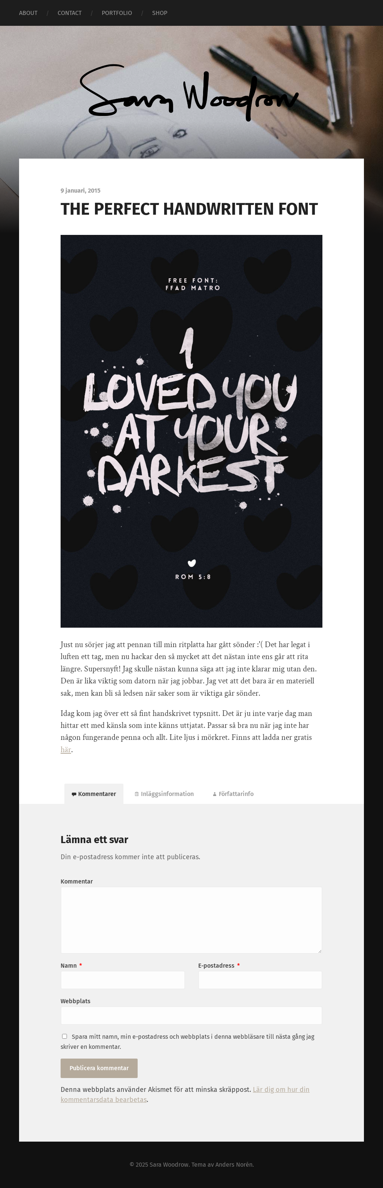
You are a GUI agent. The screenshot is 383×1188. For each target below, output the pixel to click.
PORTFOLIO (117, 12)
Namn (71, 965)
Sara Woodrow (169, 1164)
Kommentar (77, 881)
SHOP (159, 12)
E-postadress (219, 965)
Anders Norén (233, 1164)
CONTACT (70, 12)
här (66, 749)
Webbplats (76, 1001)
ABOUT (28, 12)
